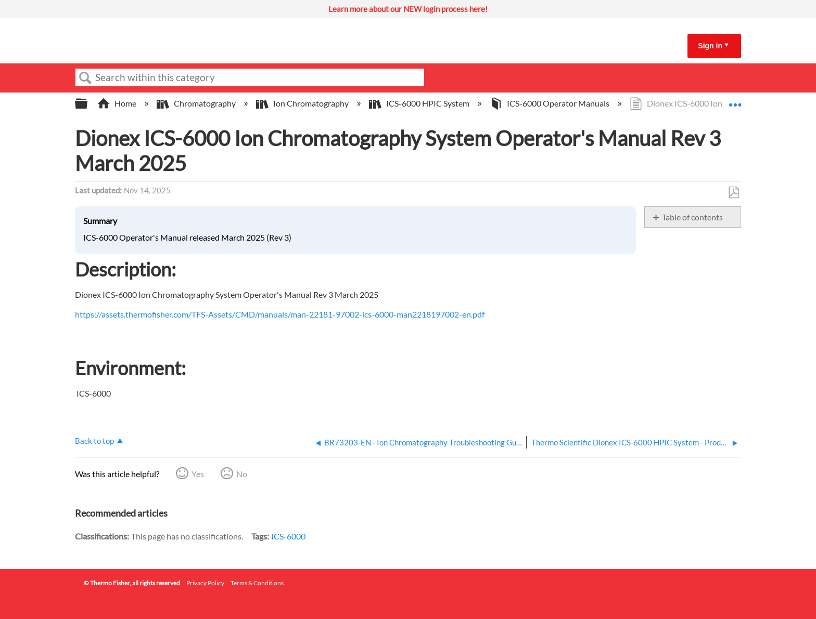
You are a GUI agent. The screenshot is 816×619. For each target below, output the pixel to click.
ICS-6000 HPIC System (420, 103)
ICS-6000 (288, 536)
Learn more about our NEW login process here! (408, 9)
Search (85, 78)
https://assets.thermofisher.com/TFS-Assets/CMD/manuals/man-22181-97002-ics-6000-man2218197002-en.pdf (279, 314)
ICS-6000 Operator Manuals (550, 103)
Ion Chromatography (303, 103)
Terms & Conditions (257, 583)
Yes (198, 474)
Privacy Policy (205, 583)
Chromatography (197, 103)
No (241, 474)
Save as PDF (733, 193)
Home (117, 103)
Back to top (94, 440)
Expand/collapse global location (735, 100)
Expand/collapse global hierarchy (87, 103)
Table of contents (692, 217)
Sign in (710, 46)
